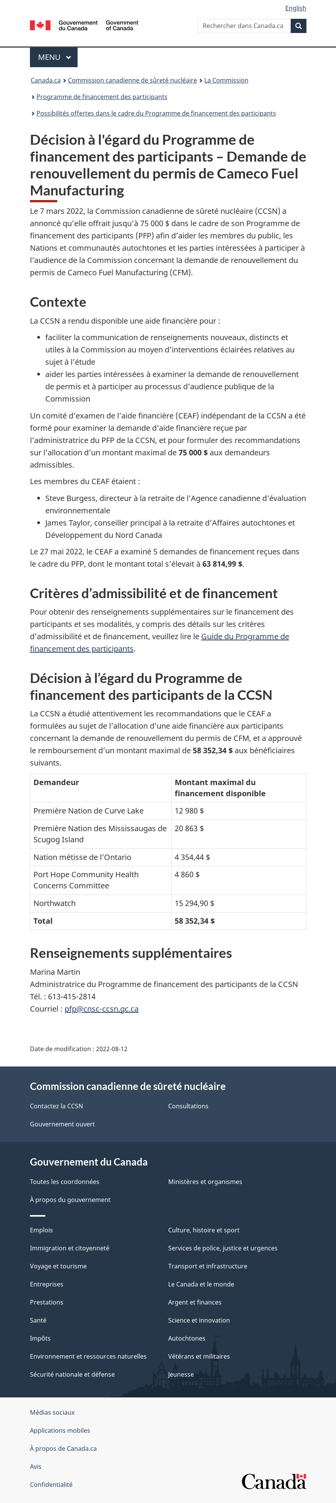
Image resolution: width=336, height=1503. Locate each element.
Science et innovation (199, 1320)
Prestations (46, 1302)
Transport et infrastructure (207, 1266)
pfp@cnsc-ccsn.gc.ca (102, 1009)
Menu (58, 57)
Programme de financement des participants (101, 97)
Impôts (40, 1338)
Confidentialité (51, 1484)
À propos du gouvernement (70, 1199)
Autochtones (186, 1338)
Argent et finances (195, 1302)
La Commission (226, 80)
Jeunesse (181, 1374)
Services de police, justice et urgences (223, 1248)
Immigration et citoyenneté (69, 1248)
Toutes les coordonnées (64, 1181)
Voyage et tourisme (58, 1266)
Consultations (188, 1106)
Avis (35, 1466)
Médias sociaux (52, 1412)
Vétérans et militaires (199, 1356)
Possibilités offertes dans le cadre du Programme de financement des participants (156, 113)
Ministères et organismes (205, 1181)
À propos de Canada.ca (63, 1448)
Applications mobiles (60, 1430)
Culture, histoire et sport (204, 1230)
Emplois (41, 1230)
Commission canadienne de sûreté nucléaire (132, 80)
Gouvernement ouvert (62, 1124)
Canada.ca (46, 80)
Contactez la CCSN (56, 1106)
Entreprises (46, 1284)
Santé (38, 1320)
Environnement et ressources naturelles (88, 1356)
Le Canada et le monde (201, 1284)
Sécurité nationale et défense (72, 1374)
